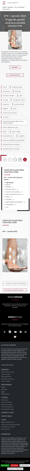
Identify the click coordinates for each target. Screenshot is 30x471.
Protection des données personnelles (10, 424)
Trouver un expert (5, 381)
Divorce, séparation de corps (13, 194)
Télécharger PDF (15, 75)
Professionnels (6, 385)
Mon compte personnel (7, 407)
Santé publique (10, 204)
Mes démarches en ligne (7, 409)
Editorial (8, 184)
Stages (3, 391)
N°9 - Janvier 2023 (19, 7)
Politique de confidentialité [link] (15, 469)
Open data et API (5, 429)
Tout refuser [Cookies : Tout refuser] (14, 465)
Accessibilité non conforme (8, 426)
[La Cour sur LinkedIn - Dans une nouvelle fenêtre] (21, 332)
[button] (12, 187)
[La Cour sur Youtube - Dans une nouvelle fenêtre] (15, 332)
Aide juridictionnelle (6, 376)
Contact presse (6, 416)
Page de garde (9, 182)
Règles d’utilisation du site (7, 422)
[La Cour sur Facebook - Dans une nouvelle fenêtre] (10, 332)
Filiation (8, 197)
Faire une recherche (6, 402)
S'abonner (14, 67)
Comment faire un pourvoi (7, 372)
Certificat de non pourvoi (7, 379)
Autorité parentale (10, 189)
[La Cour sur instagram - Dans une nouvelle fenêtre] (25, 332)
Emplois (3, 387)
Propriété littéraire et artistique (14, 202)
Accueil (4, 7)
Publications (10, 7)
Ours (7, 207)
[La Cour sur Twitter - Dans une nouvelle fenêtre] (5, 332)
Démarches (5, 369)
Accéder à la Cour (7, 412)
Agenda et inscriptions (6, 404)
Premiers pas (4, 400)
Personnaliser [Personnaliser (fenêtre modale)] (25, 465)
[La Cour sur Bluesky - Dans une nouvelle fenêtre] (15, 337)
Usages (3, 420)
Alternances (4, 389)
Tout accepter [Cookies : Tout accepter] (5, 465)
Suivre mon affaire (5, 374)
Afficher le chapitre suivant (14, 290)
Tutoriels (4, 397)
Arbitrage (8, 187)
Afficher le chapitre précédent (15, 283)
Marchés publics (5, 394)
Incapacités (9, 199)
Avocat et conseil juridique (13, 192)
